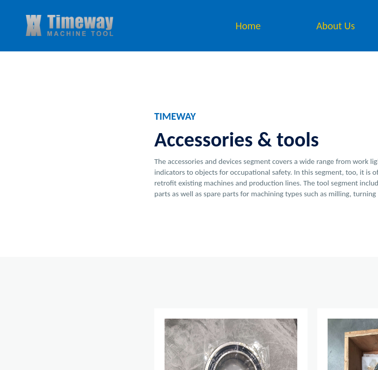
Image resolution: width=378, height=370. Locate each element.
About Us (335, 26)
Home (248, 26)
